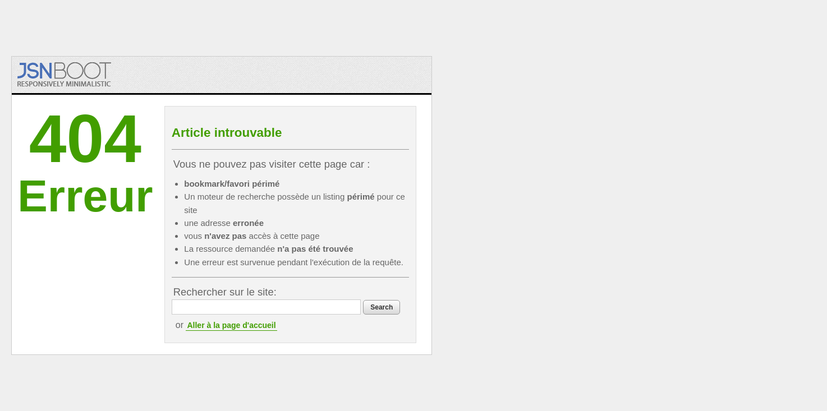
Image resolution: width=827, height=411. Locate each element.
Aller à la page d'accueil (231, 325)
